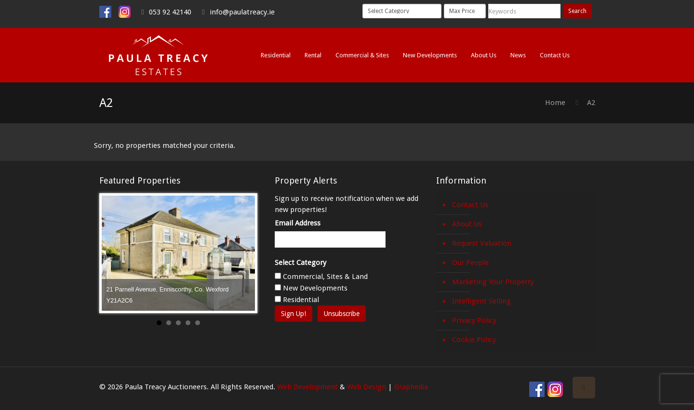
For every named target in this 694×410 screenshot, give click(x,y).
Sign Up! (293, 313)
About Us (467, 224)
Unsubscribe (342, 313)
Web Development (307, 387)
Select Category (300, 262)
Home (555, 102)
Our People (470, 262)
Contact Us (470, 204)
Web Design (366, 387)
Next (242, 253)
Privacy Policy (474, 320)
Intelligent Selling (481, 301)
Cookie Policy (474, 339)
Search (577, 11)
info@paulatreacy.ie (242, 12)
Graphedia (411, 387)
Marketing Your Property (493, 282)
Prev (114, 253)
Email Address (297, 223)
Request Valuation (481, 243)
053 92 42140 (170, 12)
